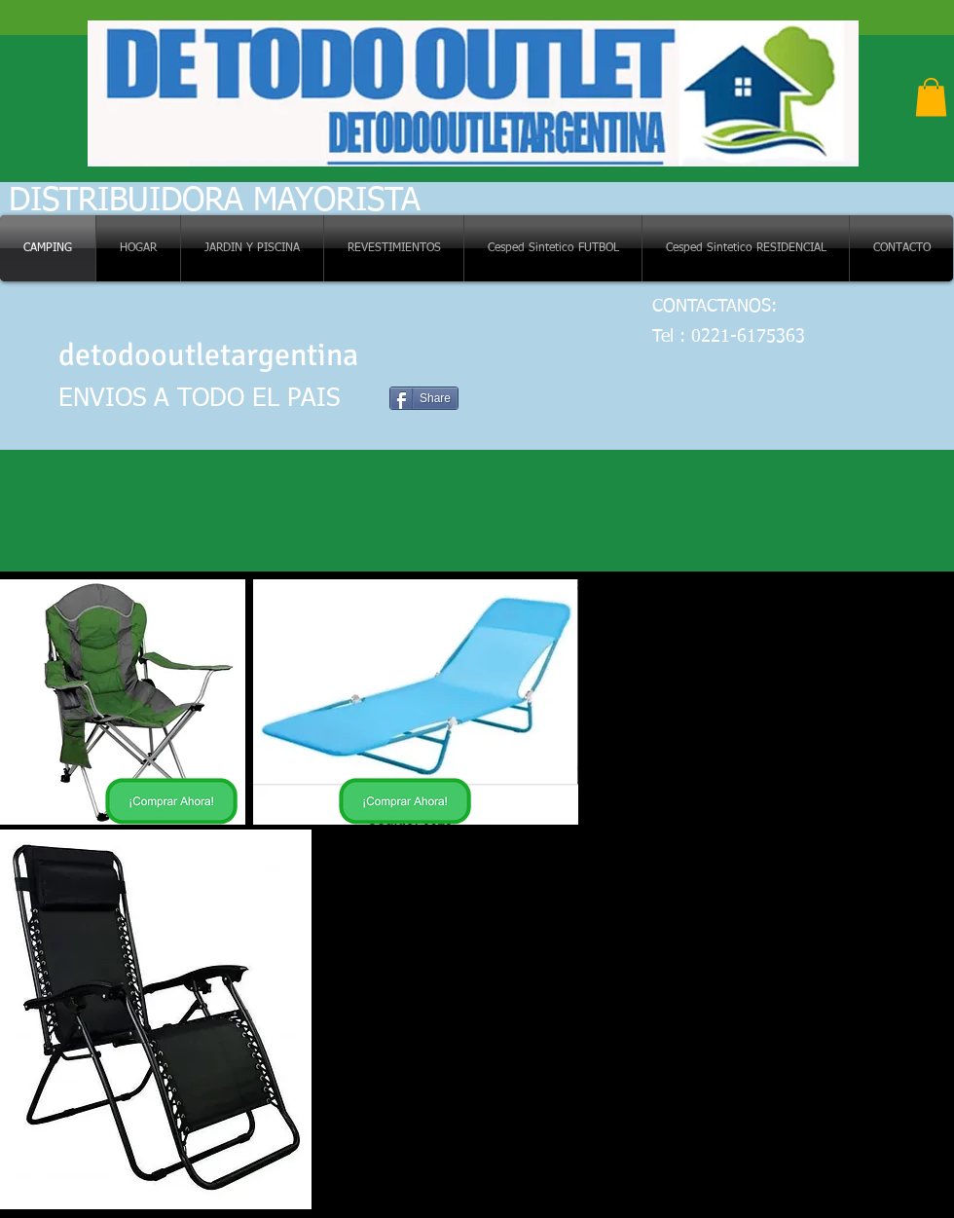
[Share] (424, 398)
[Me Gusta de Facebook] (425, 359)
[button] (931, 97)
